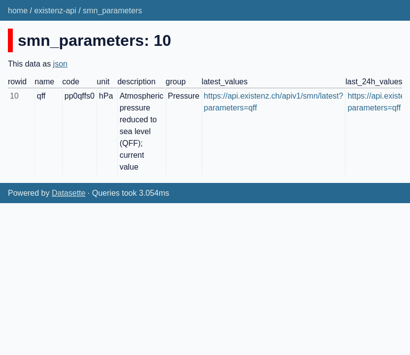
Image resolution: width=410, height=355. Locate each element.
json (60, 64)
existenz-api (55, 10)
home (18, 10)
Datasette (68, 193)
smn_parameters (112, 10)
